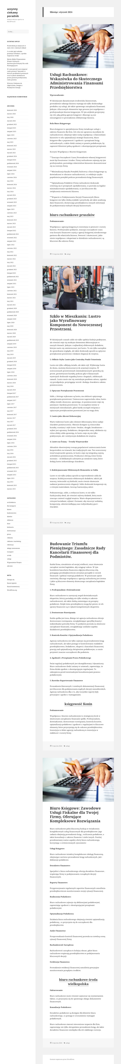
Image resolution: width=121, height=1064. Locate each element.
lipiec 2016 (10, 443)
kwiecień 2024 (12, 184)
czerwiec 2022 (12, 248)
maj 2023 (10, 216)
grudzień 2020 (12, 308)
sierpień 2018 (11, 369)
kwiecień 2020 (12, 330)
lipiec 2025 (10, 135)
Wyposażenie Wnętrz (14, 562)
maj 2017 (10, 411)
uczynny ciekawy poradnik (13, 12)
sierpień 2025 (11, 131)
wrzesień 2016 (12, 436)
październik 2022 (13, 234)
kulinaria (10, 527)
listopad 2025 (11, 128)
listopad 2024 (11, 160)
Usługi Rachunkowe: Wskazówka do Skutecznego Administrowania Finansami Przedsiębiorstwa (76, 81)
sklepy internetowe (13, 548)
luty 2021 (10, 301)
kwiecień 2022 (12, 255)
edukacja (10, 520)
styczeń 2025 (11, 153)
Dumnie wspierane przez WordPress (62, 1059)
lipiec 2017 (10, 404)
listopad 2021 (11, 273)
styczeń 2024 (11, 195)
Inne (8, 524)
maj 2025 (10, 142)
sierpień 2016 (11, 439)
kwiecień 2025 (12, 146)
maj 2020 (10, 326)
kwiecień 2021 (12, 294)
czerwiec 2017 (12, 407)
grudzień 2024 (12, 156)
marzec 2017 (11, 418)
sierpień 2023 (11, 206)
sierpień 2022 (11, 241)
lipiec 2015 (10, 478)
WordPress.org (12, 590)
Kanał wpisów (12, 583)
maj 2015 (10, 482)
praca (9, 534)
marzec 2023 (11, 223)
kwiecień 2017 (12, 415)
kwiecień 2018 (12, 379)
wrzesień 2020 (12, 315)
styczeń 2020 (11, 337)
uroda (9, 555)
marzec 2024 (11, 188)
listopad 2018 (11, 365)
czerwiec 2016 (12, 446)
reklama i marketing (14, 541)
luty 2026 (10, 117)
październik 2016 (13, 432)
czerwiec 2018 (12, 376)
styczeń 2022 (11, 266)
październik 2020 (13, 312)
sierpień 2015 (11, 475)
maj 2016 (10, 450)
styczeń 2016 (11, 457)
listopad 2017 (11, 393)
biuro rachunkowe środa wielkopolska (78, 981)
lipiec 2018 (10, 372)
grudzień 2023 (12, 199)
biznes (9, 509)
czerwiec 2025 (12, 139)
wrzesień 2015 (12, 471)
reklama (10, 538)
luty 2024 (10, 192)
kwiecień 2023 (12, 220)
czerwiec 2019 (12, 347)
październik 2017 (13, 397)
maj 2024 (10, 181)
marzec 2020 (11, 333)
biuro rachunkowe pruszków (72, 215)
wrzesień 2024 (12, 167)
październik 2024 (13, 163)
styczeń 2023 (11, 227)
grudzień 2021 (12, 270)
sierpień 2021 (11, 284)
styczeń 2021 (11, 305)
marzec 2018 (11, 383)
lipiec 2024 (10, 174)
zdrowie (10, 566)
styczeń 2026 (11, 121)
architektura (11, 502)
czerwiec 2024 (12, 177)
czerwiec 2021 (12, 291)
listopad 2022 (11, 231)
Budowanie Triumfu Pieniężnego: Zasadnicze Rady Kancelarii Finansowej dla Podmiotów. (77, 550)
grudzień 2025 (12, 124)
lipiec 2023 (10, 209)
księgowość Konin (78, 704)
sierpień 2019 (11, 344)
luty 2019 (10, 354)
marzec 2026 (11, 114)
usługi (9, 559)
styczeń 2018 (11, 390)
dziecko (9, 517)
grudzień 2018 (12, 361)
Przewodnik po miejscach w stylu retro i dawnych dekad (16, 47)
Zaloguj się (10, 580)
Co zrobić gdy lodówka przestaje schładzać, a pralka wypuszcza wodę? (16, 53)
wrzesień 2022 (12, 238)
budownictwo (11, 513)
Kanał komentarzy (13, 587)
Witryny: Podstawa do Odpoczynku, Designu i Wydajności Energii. (15, 85)
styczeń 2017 (11, 425)
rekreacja (10, 545)
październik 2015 (13, 468)
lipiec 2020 (10, 323)
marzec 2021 (11, 298)
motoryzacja (11, 531)
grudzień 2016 (12, 429)
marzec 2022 (11, 259)
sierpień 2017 (11, 400)
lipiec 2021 (10, 287)
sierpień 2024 (11, 170)
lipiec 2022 (10, 245)
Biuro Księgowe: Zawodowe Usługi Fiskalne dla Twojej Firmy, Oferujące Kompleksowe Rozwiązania (75, 814)
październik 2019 (13, 340)
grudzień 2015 (12, 461)
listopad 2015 (11, 464)
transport (10, 552)
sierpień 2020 (11, 319)
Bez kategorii (11, 506)
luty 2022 (10, 262)
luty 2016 (10, 453)
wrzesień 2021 (12, 280)
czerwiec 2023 (12, 213)
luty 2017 (10, 422)
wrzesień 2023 (12, 202)
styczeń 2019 (11, 358)
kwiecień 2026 (12, 110)
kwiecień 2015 (12, 485)
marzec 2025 (11, 149)
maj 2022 (10, 252)
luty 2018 (10, 386)
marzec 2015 (11, 489)
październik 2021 (13, 277)
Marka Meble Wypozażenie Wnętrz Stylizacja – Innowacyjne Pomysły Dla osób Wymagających (17, 62)
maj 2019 (10, 351)
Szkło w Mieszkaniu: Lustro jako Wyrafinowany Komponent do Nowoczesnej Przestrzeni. (76, 322)
